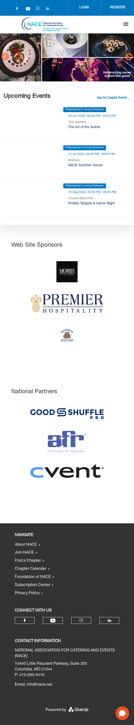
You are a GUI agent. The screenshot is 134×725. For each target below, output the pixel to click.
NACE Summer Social (85, 165)
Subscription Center (32, 585)
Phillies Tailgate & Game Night (91, 203)
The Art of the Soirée (84, 127)
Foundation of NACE (33, 577)
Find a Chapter (28, 561)
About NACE (26, 545)
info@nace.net (39, 685)
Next (129, 57)
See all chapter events (112, 97)
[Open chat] (122, 713)
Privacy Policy (27, 593)
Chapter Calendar (30, 569)
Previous (5, 57)
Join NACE (24, 553)
